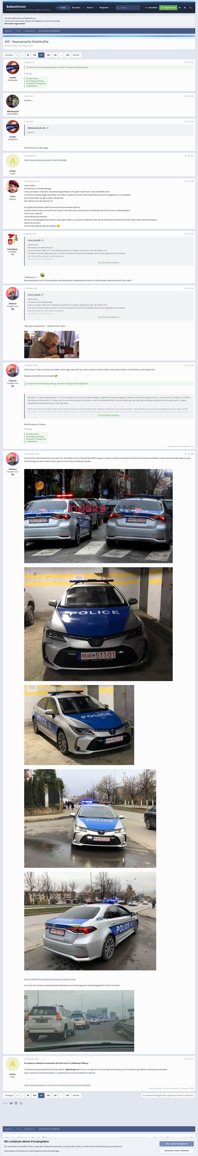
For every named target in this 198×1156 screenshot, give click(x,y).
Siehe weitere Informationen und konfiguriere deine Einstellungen (31, 1151)
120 (67, 55)
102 (48, 55)
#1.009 (191, 454)
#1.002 (191, 96)
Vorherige (9, 55)
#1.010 (191, 1059)
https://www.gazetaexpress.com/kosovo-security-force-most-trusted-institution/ (57, 1085)
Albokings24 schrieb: (37, 128)
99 (28, 55)
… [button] (22, 55)
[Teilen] (185, 62)
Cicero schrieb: (34, 240)
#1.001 (191, 62)
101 (41, 55)
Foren (63, 7)
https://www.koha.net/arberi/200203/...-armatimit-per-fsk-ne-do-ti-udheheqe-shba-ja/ (59, 1072)
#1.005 (191, 181)
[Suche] (130, 7)
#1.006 (191, 234)
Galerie (90, 7)
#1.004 (191, 156)
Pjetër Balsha (12, 46)
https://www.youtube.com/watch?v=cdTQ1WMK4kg (45, 160)
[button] (68, 7)
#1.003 (191, 121)
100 (34, 55)
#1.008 (191, 365)
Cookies (30, 1146)
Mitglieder (104, 7)
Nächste (76, 55)
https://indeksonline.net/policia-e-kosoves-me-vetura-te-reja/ (50, 979)
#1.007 (191, 288)
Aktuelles (76, 7)
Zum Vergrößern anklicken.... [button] (109, 262)
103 (55, 55)
